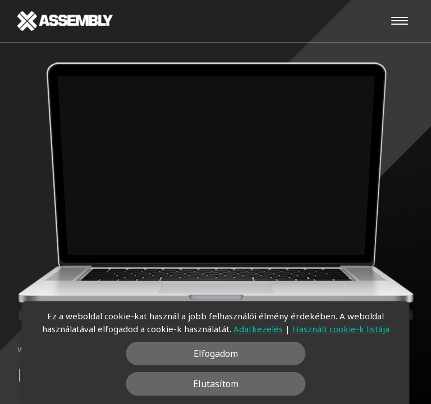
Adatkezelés (258, 328)
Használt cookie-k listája (340, 328)
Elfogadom (216, 353)
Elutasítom (216, 384)
